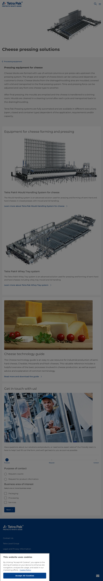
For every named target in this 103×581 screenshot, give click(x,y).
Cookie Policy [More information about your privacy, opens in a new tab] (25, 577)
